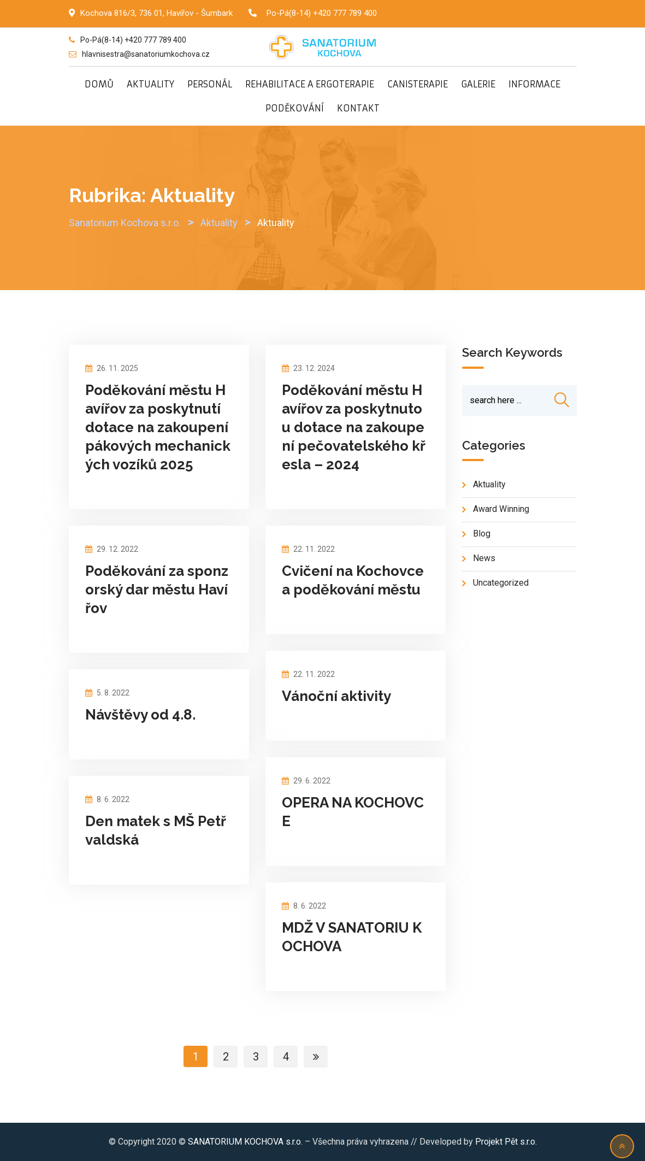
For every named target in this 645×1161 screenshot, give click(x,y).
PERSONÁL (209, 84)
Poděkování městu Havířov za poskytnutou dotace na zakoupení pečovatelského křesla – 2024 (353, 427)
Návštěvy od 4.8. (140, 714)
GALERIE (478, 84)
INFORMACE (534, 84)
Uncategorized (501, 583)
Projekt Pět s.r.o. (506, 1141)
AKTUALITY (150, 84)
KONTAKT (358, 108)
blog (481, 534)
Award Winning (501, 509)
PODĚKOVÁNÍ (294, 108)
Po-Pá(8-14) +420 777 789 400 (322, 13)
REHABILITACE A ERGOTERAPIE (309, 84)
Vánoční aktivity (336, 696)
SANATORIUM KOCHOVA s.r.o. (246, 1141)
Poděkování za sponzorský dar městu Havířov (156, 589)
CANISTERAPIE (417, 84)
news (484, 558)
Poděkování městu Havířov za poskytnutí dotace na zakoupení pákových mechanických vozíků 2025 (157, 427)
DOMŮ (99, 84)
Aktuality (489, 485)
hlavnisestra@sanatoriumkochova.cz (146, 54)
